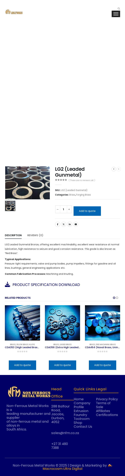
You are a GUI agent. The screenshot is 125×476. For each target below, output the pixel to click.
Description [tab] (13, 235)
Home (79, 399)
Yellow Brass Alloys (25, 344)
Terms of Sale (103, 405)
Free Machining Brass (106, 344)
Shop (78, 422)
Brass (72, 194)
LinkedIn (69, 224)
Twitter (63, 224)
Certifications (107, 415)
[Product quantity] (63, 209)
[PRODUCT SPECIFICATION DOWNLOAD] (62, 284)
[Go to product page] (22, 323)
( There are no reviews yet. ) (82, 180)
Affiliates (103, 411)
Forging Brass (83, 194)
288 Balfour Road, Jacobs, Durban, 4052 (60, 414)
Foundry (80, 415)
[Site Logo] (14, 11)
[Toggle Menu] (115, 13)
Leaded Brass (66, 344)
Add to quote (87, 211)
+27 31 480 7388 (59, 446)
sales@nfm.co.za (65, 433)
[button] (118, 9)
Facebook (57, 224)
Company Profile (82, 405)
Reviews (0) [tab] (35, 235)
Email (75, 224)
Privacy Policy (107, 399)
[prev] (113, 169)
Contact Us (83, 426)
